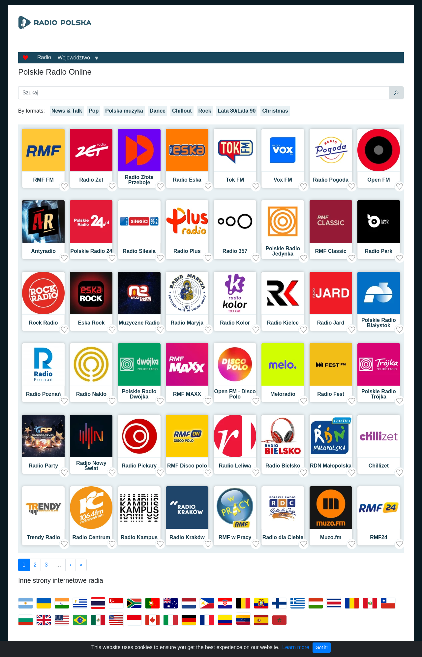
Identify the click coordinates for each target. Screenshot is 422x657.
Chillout (182, 111)
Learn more (295, 647)
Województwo (74, 57)
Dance (158, 111)
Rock (204, 111)
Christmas (275, 111)
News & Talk (66, 111)
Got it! (322, 647)
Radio (44, 57)
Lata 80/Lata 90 (237, 111)
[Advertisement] (272, 32)
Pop (94, 111)
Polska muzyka (124, 111)
